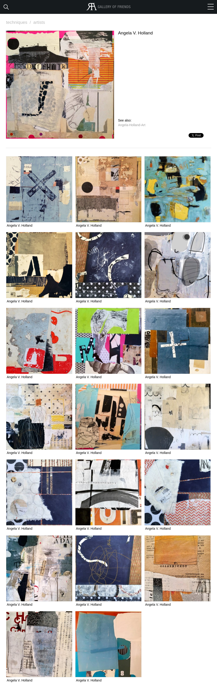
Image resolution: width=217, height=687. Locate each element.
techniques (19, 22)
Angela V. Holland (19, 225)
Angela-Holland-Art (131, 125)
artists (39, 22)
